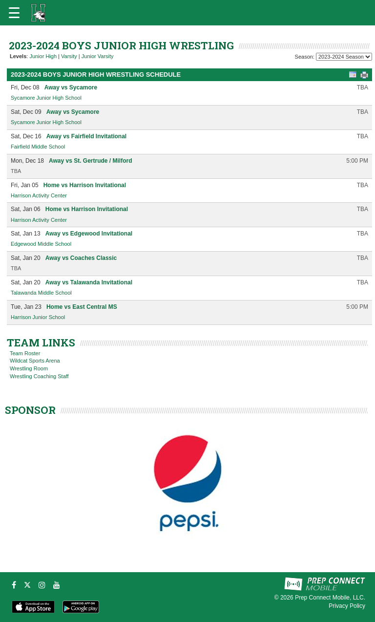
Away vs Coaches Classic (81, 258)
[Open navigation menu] (14, 12)
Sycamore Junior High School (46, 98)
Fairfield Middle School (38, 147)
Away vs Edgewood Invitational (88, 233)
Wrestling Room (29, 368)
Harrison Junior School (38, 317)
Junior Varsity (98, 56)
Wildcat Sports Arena (35, 361)
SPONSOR (30, 410)
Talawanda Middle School (41, 293)
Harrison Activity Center (39, 195)
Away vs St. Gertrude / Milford (90, 160)
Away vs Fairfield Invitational (86, 136)
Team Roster (25, 353)
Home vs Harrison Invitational (84, 185)
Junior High (43, 56)
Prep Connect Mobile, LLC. (330, 597)
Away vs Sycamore (71, 87)
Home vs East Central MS (81, 306)
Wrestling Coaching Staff (39, 376)
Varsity (69, 56)
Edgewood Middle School (41, 244)
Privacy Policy (347, 605)
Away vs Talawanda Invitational (88, 282)
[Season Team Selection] (344, 57)
